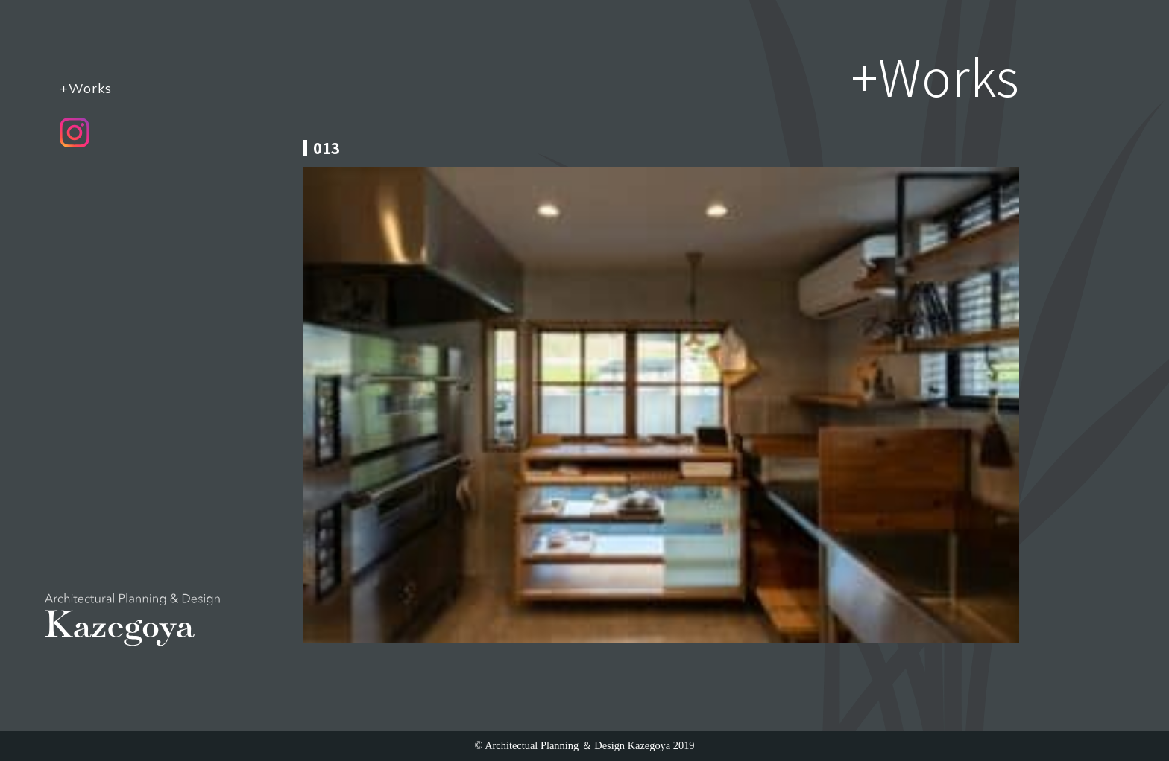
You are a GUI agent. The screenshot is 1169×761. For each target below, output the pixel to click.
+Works (86, 88)
